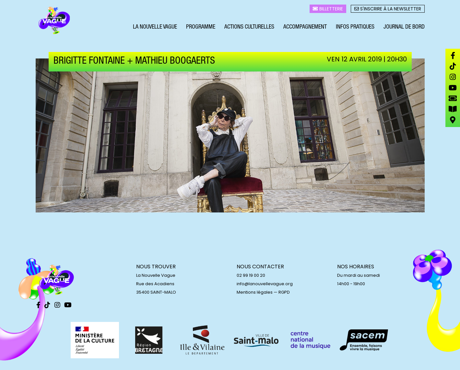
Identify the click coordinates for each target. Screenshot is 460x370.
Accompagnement (305, 29)
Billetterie (328, 10)
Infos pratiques (355, 29)
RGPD (284, 292)
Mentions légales (255, 292)
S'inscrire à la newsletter (387, 10)
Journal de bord (404, 29)
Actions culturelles (249, 29)
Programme (200, 29)
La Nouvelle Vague (155, 29)
